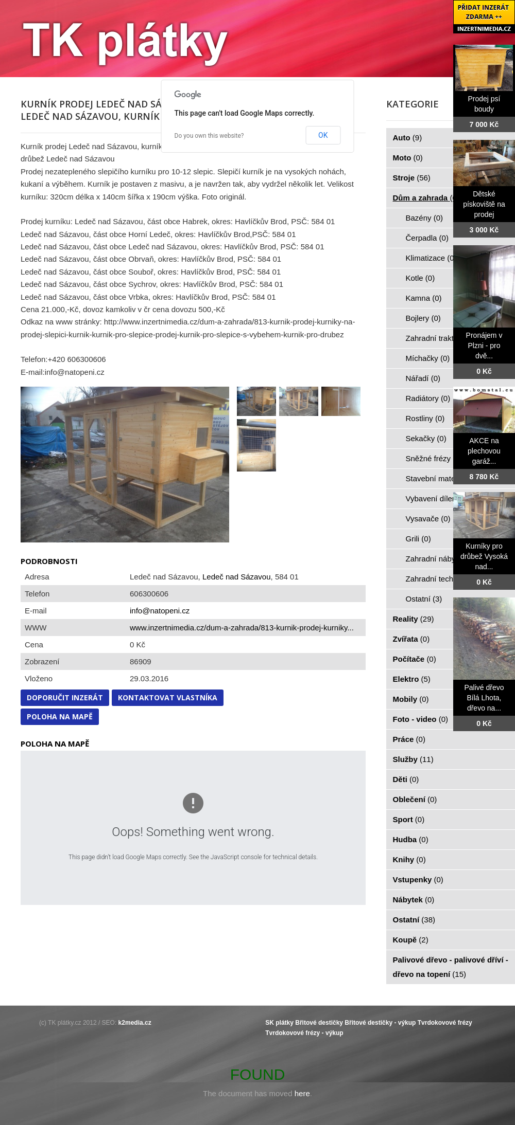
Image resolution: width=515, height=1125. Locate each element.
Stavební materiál (441, 478)
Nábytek (414, 899)
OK (323, 135)
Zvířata (411, 638)
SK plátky (279, 1022)
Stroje (412, 177)
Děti (406, 779)
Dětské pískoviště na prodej (484, 204)
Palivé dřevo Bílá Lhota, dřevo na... (484, 697)
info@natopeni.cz (160, 610)
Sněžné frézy (434, 458)
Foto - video (421, 719)
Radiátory (428, 398)
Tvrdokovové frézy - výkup (304, 1033)
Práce (409, 739)
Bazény (424, 217)
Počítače (414, 659)
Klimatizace (431, 257)
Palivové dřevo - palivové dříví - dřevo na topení (450, 966)
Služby (413, 759)
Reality (413, 618)
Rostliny (425, 418)
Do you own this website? (209, 135)
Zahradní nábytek (441, 558)
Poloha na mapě (60, 716)
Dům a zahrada (426, 197)
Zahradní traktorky (443, 338)
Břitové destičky (319, 1022)
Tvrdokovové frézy (445, 1022)
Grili (418, 538)
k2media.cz (134, 1022)
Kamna (424, 298)
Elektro (412, 679)
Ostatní (424, 598)
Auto (407, 137)
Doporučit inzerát (65, 697)
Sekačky (426, 438)
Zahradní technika (442, 578)
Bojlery (423, 318)
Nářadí (423, 378)
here (302, 1093)
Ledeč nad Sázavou (236, 576)
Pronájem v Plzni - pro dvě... (484, 345)
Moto (408, 157)
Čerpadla (427, 237)
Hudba (410, 839)
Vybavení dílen (437, 498)
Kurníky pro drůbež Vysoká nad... (484, 556)
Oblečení (415, 799)
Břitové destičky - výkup (380, 1022)
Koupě (410, 939)
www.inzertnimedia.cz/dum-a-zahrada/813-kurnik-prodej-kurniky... (242, 627)
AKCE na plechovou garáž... (484, 451)
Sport (409, 819)
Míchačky (428, 358)
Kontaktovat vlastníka (167, 697)
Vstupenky (418, 879)
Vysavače (428, 518)
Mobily (411, 699)
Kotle (420, 278)
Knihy (409, 859)
